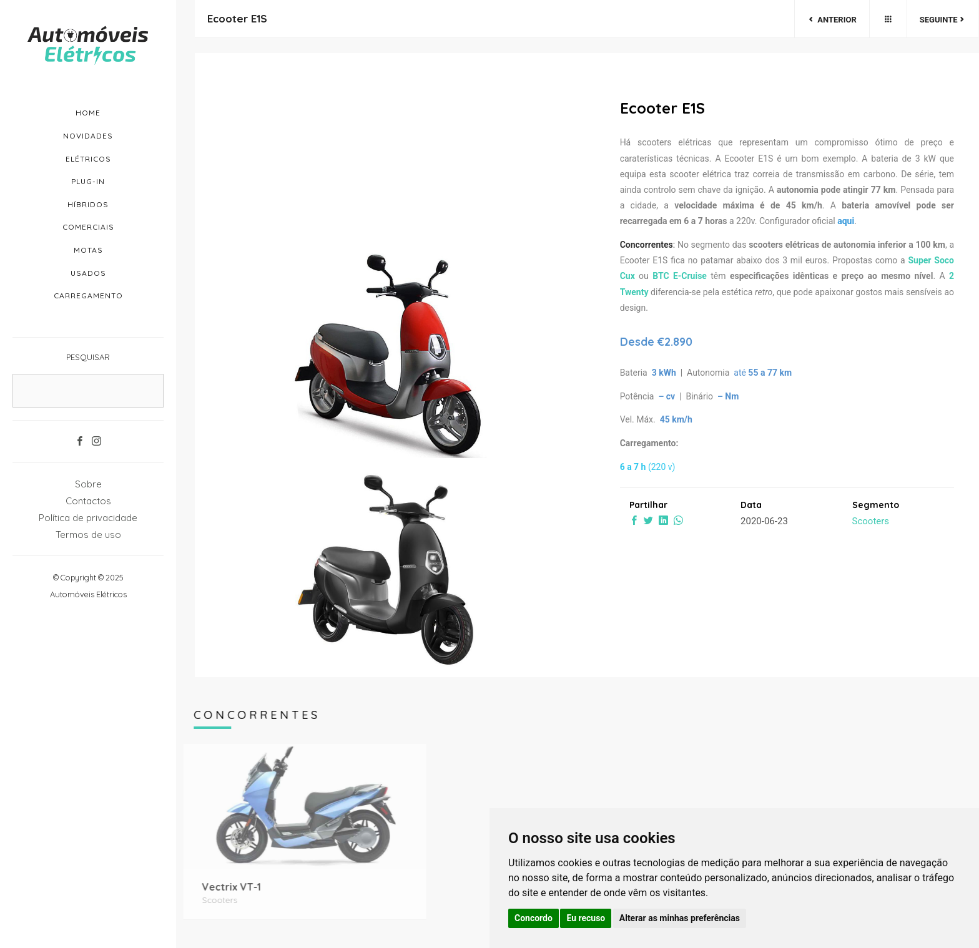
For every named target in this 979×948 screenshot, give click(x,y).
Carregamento (88, 295)
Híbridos (88, 204)
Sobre (88, 484)
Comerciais (88, 227)
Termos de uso (88, 534)
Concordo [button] (533, 918)
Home (88, 112)
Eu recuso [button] (585, 918)
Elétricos (88, 159)
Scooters (871, 521)
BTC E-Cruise (679, 276)
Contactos (88, 501)
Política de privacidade (88, 518)
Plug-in (88, 181)
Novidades (88, 135)
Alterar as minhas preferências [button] (679, 918)
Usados (88, 273)
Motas (88, 250)
